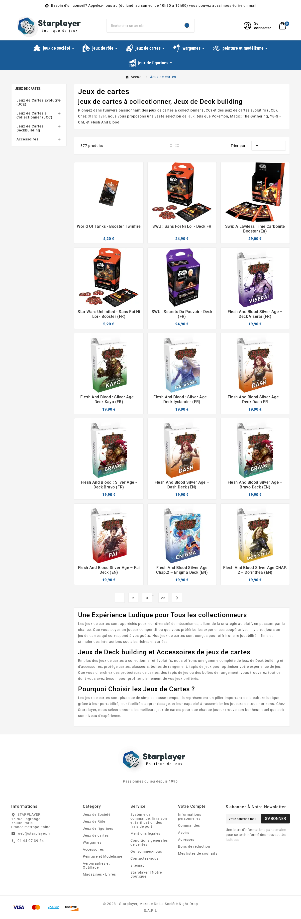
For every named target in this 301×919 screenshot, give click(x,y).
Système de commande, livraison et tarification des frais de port (148, 820)
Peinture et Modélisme (102, 856)
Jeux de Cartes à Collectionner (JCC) (34, 115)
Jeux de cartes (28, 89)
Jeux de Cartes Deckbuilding (30, 128)
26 (163, 598)
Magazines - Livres (99, 874)
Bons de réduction (194, 846)
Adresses (186, 839)
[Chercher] (143, 25)
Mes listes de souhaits (197, 853)
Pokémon (220, 116)
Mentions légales (145, 833)
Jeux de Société (96, 814)
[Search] (187, 25)
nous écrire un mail (239, 5)
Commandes (189, 825)
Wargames (92, 842)
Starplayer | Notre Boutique (146, 874)
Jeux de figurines (98, 828)
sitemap (137, 865)
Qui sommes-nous (146, 851)
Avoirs (183, 832)
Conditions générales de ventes (149, 842)
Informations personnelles (189, 816)
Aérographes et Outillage (96, 865)
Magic (235, 116)
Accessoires (27, 139)
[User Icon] (258, 25)
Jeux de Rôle (94, 821)
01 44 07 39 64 (30, 841)
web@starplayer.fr (33, 833)
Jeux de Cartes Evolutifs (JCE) (38, 102)
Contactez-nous (144, 858)
